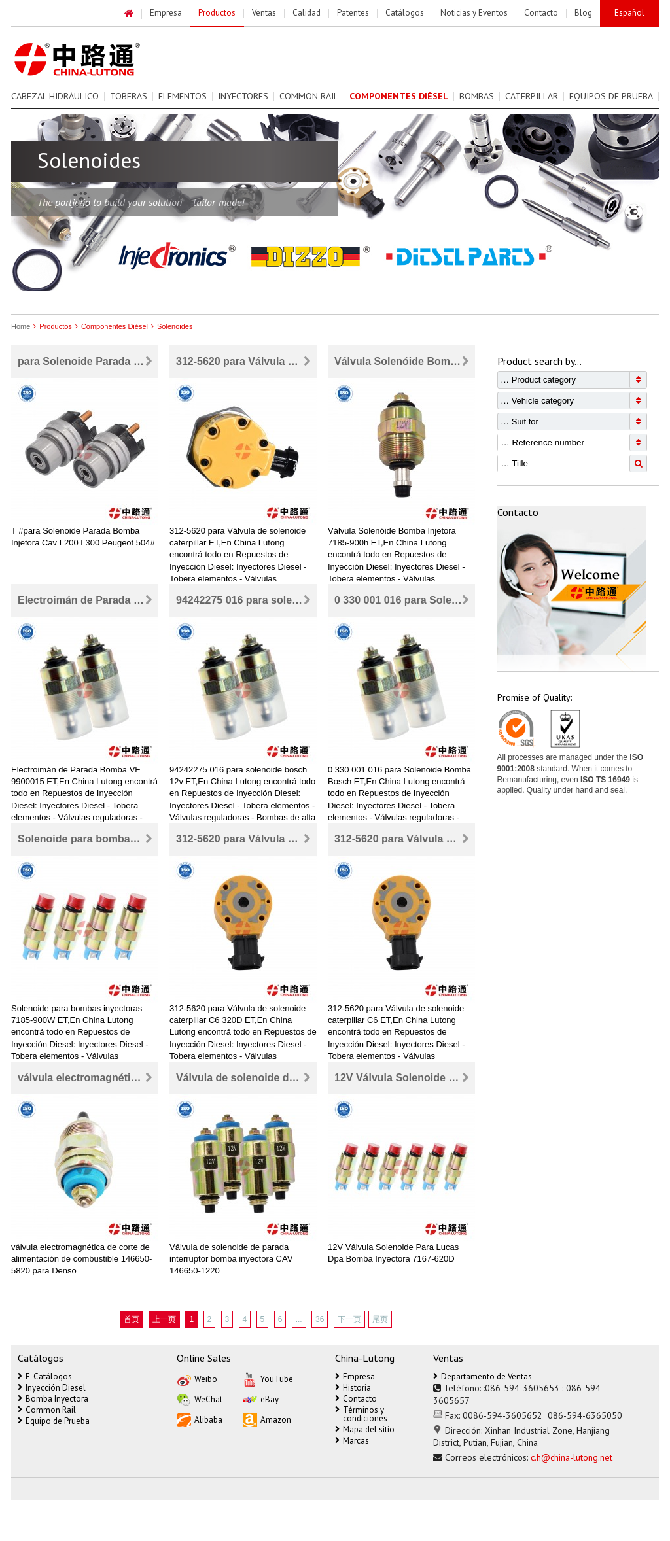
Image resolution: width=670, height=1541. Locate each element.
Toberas (128, 96)
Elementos (182, 96)
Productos (51, 326)
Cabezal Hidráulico (55, 96)
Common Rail (308, 96)
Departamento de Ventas (482, 1376)
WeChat (199, 1399)
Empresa (355, 1376)
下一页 (349, 1319)
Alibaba (199, 1419)
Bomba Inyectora (53, 1398)
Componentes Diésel (110, 326)
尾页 (380, 1319)
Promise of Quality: (534, 697)
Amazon (267, 1419)
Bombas (476, 96)
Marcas (352, 1440)
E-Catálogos (45, 1376)
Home (20, 326)
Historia (353, 1387)
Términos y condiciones (361, 1414)
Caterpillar (531, 96)
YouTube (268, 1378)
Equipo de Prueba (54, 1421)
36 (319, 1319)
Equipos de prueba (611, 96)
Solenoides (170, 326)
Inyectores (243, 96)
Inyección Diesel (52, 1387)
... (299, 1319)
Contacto (356, 1398)
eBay (261, 1399)
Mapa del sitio (365, 1429)
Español (629, 12)
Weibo (197, 1378)
